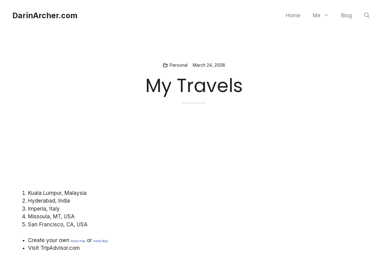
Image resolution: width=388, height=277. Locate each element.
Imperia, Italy (44, 209)
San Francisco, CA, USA (58, 224)
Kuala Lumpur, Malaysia (57, 193)
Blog (346, 15)
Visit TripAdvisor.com (54, 248)
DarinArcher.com (44, 15)
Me (324, 15)
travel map (78, 241)
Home (293, 15)
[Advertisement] (142, 158)
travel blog (100, 241)
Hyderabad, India (49, 201)
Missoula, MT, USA (51, 216)
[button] (367, 15)
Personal (179, 65)
